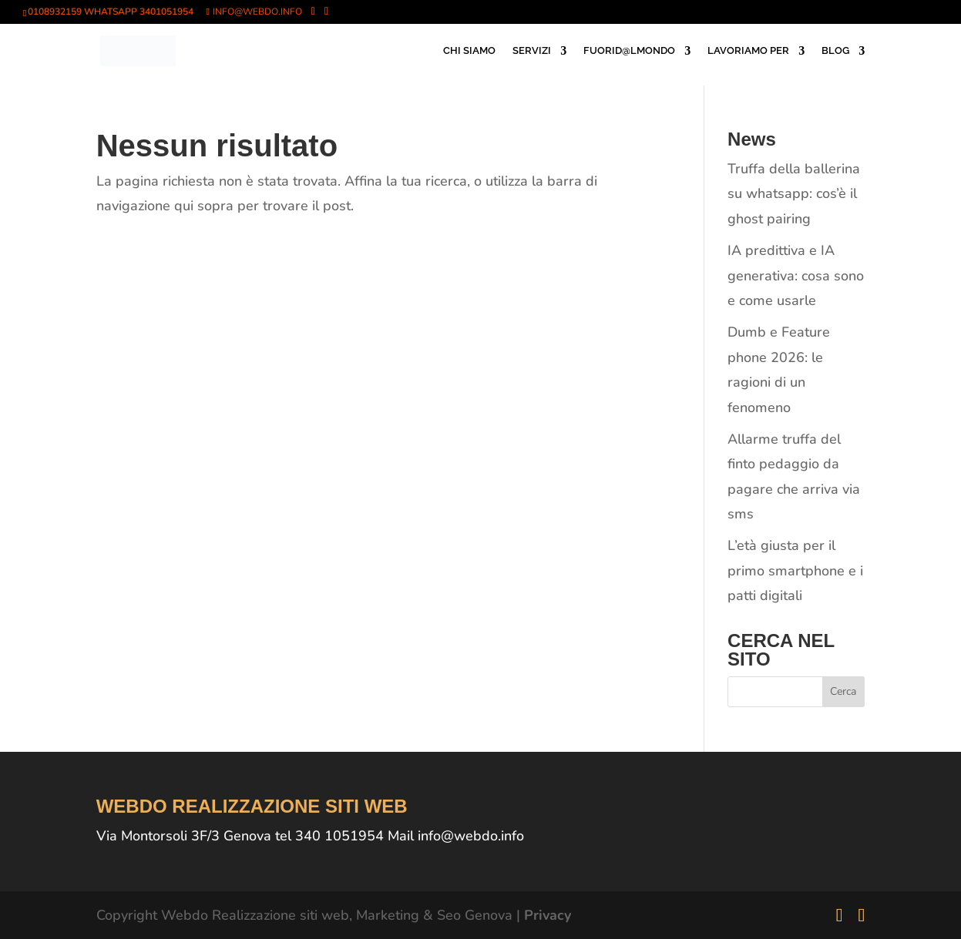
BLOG (835, 50)
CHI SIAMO (469, 50)
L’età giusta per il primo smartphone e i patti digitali (795, 570)
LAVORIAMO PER (748, 50)
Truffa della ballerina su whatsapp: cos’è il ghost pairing (793, 193)
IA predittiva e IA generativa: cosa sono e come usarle (795, 275)
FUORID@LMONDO (629, 50)
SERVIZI (531, 50)
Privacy (547, 915)
